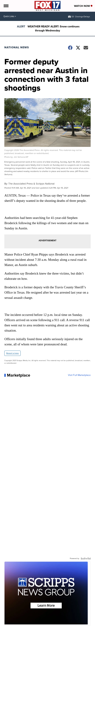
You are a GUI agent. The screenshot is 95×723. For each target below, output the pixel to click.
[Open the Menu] (6, 6)
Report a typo (12, 353)
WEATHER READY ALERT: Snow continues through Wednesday (54, 28)
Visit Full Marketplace (79, 375)
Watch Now (83, 6)
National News (16, 47)
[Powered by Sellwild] (86, 558)
